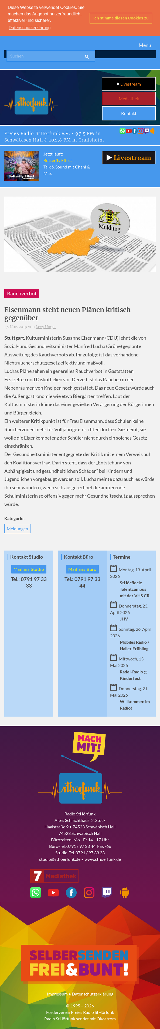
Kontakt (129, 112)
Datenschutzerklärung (92, 993)
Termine (122, 556)
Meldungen (17, 528)
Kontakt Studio (26, 556)
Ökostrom (106, 1017)
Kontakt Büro (78, 556)
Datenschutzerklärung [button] (30, 27)
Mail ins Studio (28, 568)
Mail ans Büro (82, 568)
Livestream (129, 83)
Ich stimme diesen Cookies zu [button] (121, 18)
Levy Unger (46, 326)
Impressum (57, 993)
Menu (145, 44)
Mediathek (129, 97)
